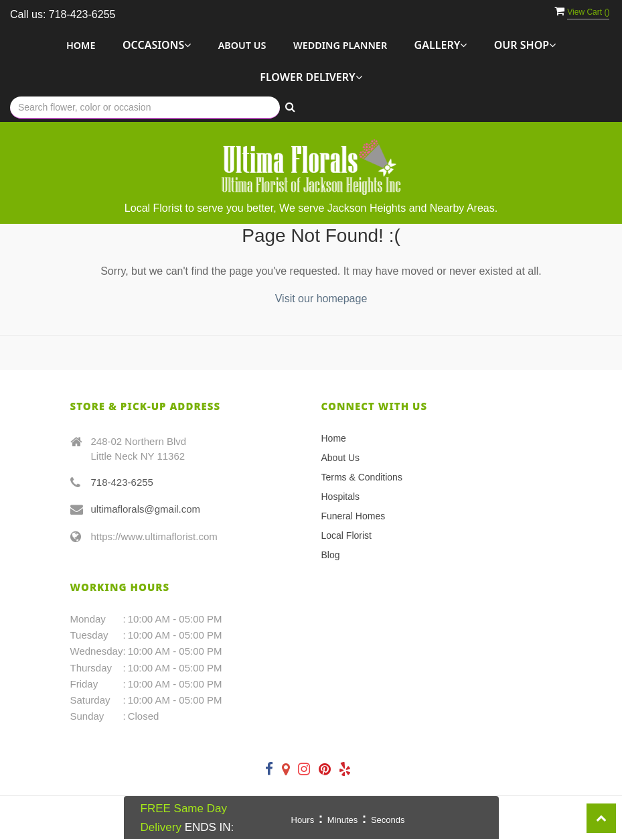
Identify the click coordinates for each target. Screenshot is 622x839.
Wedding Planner (340, 45)
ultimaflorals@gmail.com (146, 509)
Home (81, 45)
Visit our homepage (321, 298)
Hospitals (340, 496)
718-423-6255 (122, 482)
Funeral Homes (353, 516)
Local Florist (346, 535)
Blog (330, 555)
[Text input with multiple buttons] (145, 107)
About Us (242, 45)
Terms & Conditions (361, 477)
